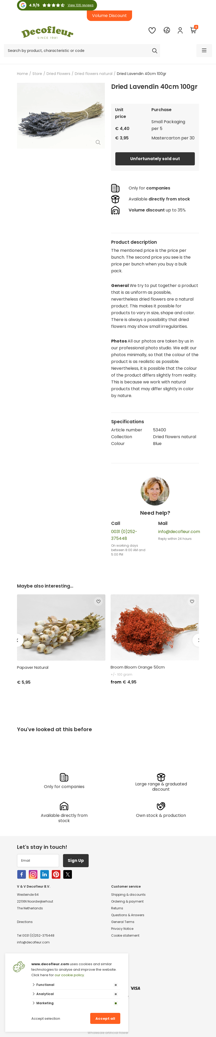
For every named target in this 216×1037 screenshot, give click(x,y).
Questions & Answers (127, 915)
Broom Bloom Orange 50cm (138, 667)
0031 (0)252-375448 (38, 935)
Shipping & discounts (128, 894)
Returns (117, 908)
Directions (25, 922)
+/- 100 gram (121, 674)
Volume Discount (109, 16)
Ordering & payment (127, 901)
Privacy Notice (122, 928)
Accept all (105, 1018)
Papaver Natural (32, 667)
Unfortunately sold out (155, 159)
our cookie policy (69, 975)
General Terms (122, 922)
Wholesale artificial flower (108, 1032)
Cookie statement (125, 935)
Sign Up (77, 860)
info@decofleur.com (179, 532)
